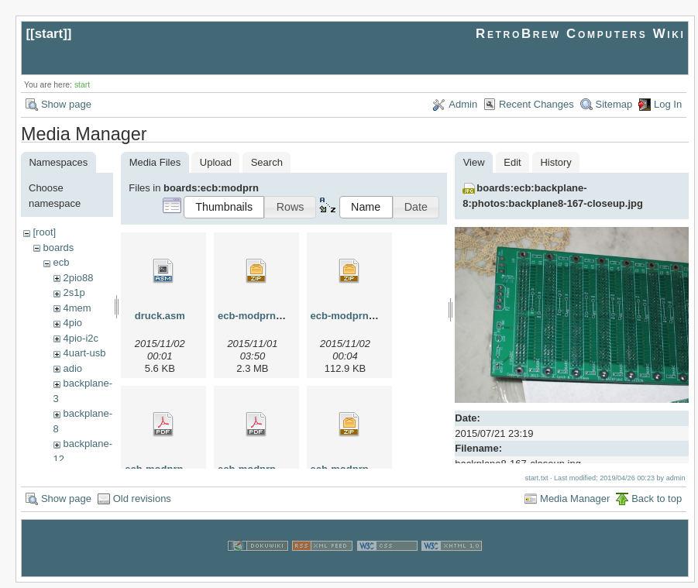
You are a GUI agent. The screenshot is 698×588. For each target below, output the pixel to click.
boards (58, 247)
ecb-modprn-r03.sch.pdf (275, 469)
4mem (77, 308)
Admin (463, 104)
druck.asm (160, 316)
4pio (72, 322)
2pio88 (78, 278)
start (49, 33)
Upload (216, 162)
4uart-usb (84, 353)
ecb (61, 262)
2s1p (73, 292)
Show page (66, 104)
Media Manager (575, 504)
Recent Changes (536, 104)
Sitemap (614, 104)
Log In (668, 104)
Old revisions (142, 504)
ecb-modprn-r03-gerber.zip (374, 316)
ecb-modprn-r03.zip (357, 469)
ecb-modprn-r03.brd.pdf (182, 469)
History (555, 162)
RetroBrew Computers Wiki (581, 33)
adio (72, 368)
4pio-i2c (80, 338)
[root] (44, 232)
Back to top (656, 504)
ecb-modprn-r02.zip (264, 316)
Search (267, 162)
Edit (512, 162)
